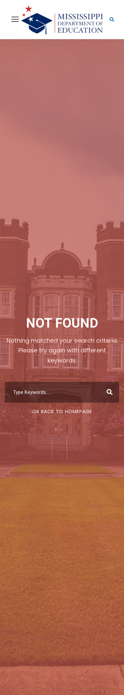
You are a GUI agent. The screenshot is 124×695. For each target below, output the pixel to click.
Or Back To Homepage (62, 411)
